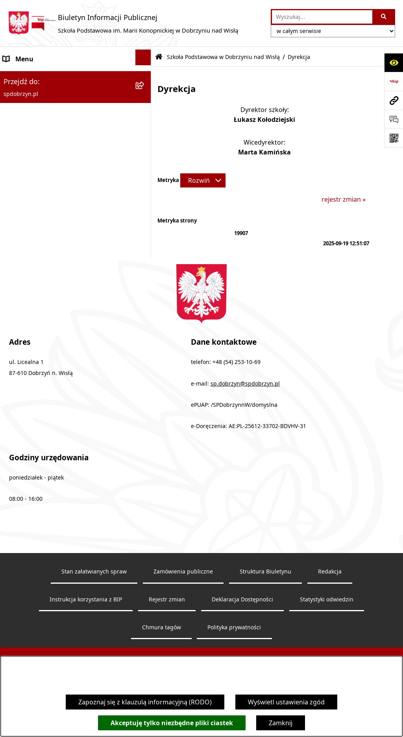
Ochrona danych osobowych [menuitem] (46, 254)
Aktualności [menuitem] (20, 235)
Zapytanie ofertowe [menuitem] (32, 216)
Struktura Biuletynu (265, 630)
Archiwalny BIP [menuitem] (25, 272)
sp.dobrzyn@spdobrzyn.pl (245, 442)
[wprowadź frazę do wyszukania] (322, 17)
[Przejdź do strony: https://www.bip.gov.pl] (393, 81)
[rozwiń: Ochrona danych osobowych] (145, 252)
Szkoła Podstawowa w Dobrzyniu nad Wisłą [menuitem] (67, 78)
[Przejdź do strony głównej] (123, 23)
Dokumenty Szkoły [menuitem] (31, 197)
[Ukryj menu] (143, 57)
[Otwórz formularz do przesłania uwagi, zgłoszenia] (393, 119)
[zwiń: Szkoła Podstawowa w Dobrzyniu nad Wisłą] (145, 76)
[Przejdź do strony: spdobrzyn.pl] (393, 100)
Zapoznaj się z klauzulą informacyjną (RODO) (145, 702)
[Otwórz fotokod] (393, 138)
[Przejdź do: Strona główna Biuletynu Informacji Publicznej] (159, 57)
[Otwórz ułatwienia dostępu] (393, 62)
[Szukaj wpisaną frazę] (384, 17)
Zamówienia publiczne (183, 630)
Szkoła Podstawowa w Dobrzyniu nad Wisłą (223, 57)
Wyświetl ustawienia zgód (286, 702)
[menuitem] (75, 101)
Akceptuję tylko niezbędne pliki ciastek (172, 723)
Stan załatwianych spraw (94, 630)
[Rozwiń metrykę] (203, 180)
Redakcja (330, 630)
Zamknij (280, 723)
